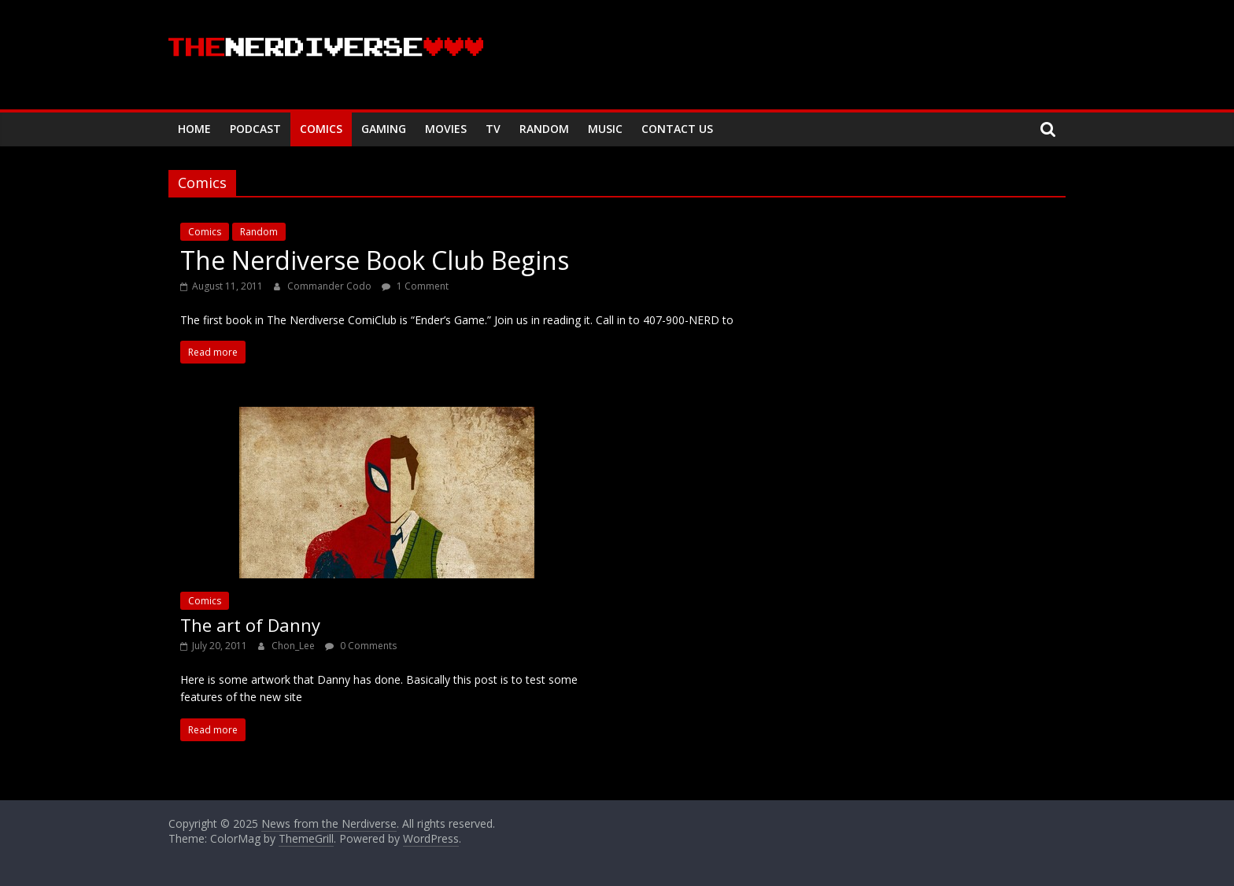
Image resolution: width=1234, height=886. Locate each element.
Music (605, 128)
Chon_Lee (294, 645)
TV (493, 128)
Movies (446, 128)
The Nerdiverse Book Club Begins (374, 260)
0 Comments (361, 645)
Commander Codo (330, 286)
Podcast (255, 128)
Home (194, 128)
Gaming (383, 128)
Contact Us (677, 128)
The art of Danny (250, 625)
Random (544, 128)
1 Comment (415, 286)
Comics (321, 128)
